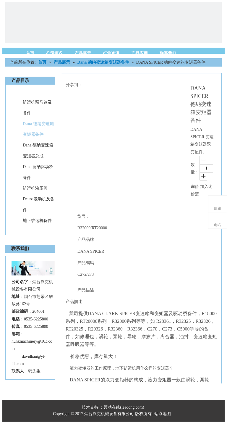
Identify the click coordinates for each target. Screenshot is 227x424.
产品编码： (87, 263)
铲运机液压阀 (35, 188)
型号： (83, 216)
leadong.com (132, 407)
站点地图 (163, 414)
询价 (195, 186)
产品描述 (85, 290)
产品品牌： (87, 239)
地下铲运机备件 (37, 220)
